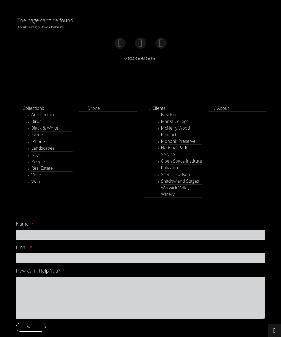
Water (37, 181)
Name (23, 224)
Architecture (43, 115)
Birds (36, 121)
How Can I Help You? (38, 271)
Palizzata (169, 168)
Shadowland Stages (180, 181)
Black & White (44, 128)
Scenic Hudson (175, 174)
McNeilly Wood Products (175, 131)
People (38, 161)
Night (36, 155)
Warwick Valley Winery (175, 191)
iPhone (38, 141)
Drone (94, 108)
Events (37, 135)
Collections (33, 108)
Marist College (175, 121)
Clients (159, 108)
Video (36, 175)
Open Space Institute (181, 161)
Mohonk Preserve (178, 141)
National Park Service (174, 151)
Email (22, 247)
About (223, 108)
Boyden (168, 115)
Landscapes (42, 148)
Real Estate (42, 168)
